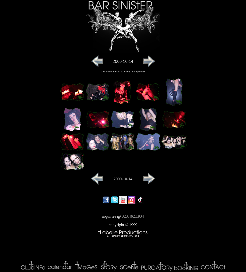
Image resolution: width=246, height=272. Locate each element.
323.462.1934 (133, 216)
